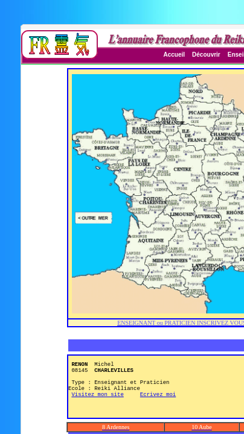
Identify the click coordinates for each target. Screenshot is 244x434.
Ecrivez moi (158, 406)
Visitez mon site (97, 406)
